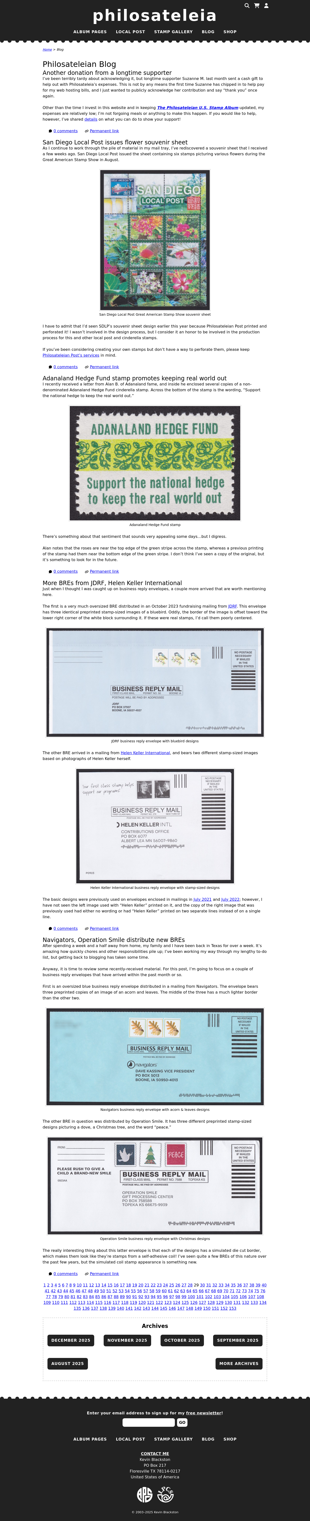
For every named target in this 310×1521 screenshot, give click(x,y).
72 (238, 1291)
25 (171, 1285)
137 (94, 1308)
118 (125, 1302)
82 (79, 1296)
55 (133, 1291)
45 (71, 1291)
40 (264, 1285)
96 (165, 1296)
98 (177, 1296)
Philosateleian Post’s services (71, 355)
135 (77, 1308)
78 (54, 1296)
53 (121, 1291)
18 (128, 1285)
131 (237, 1302)
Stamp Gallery (173, 32)
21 (147, 1285)
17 (122, 1285)
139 (112, 1308)
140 (120, 1308)
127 (202, 1302)
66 (201, 1291)
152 (224, 1308)
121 (151, 1302)
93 (147, 1296)
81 (72, 1296)
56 (139, 1291)
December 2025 (70, 1340)
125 (185, 1302)
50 (102, 1291)
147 (181, 1308)
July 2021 (203, 899)
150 (207, 1308)
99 (183, 1296)
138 (103, 1308)
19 (134, 1285)
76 (262, 1291)
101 (200, 1296)
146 (172, 1308)
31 (208, 1285)
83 (85, 1296)
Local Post (130, 32)
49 (96, 1291)
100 (191, 1296)
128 (211, 1302)
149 (198, 1308)
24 (165, 1285)
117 (116, 1302)
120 (142, 1302)
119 (133, 1302)
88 (116, 1296)
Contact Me (155, 1453)
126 (194, 1302)
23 (159, 1285)
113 (81, 1302)
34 (227, 1285)
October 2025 (182, 1340)
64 (188, 1291)
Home (47, 49)
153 (232, 1308)
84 (91, 1296)
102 (208, 1296)
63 (182, 1291)
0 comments (66, 131)
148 (189, 1308)
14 (103, 1285)
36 (239, 1285)
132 (245, 1302)
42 (53, 1291)
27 (183, 1285)
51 (108, 1291)
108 (260, 1296)
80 (66, 1296)
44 (65, 1291)
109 (47, 1302)
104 (226, 1296)
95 (159, 1296)
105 (234, 1296)
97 (171, 1296)
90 (128, 1296)
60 (164, 1291)
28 (190, 1285)
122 (159, 1302)
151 (215, 1308)
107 (252, 1296)
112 (73, 1302)
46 (78, 1291)
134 (263, 1302)
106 (243, 1296)
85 (97, 1296)
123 (168, 1302)
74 (250, 1291)
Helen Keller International (145, 753)
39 (258, 1285)
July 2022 (230, 899)
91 (134, 1296)
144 (155, 1308)
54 (127, 1291)
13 (97, 1285)
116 (107, 1302)
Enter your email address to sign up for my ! (155, 1413)
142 (137, 1308)
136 (86, 1308)
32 (214, 1285)
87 (110, 1296)
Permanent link (104, 131)
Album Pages (90, 32)
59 (158, 1291)
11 (85, 1285)
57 (145, 1291)
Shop (230, 32)
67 (207, 1291)
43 (59, 1291)
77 (48, 1296)
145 (163, 1308)
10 (79, 1285)
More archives (239, 1363)
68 (213, 1291)
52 (114, 1291)
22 (153, 1285)
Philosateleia (155, 15)
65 (195, 1291)
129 (220, 1302)
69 (219, 1291)
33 (220, 1285)
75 (256, 1291)
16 (116, 1285)
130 (228, 1302)
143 (146, 1308)
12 (91, 1285)
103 (217, 1296)
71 (232, 1291)
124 (176, 1302)
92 (140, 1296)
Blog (208, 32)
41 (47, 1291)
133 (254, 1302)
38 (251, 1285)
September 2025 (238, 1340)
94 (153, 1296)
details (91, 119)
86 (103, 1296)
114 (90, 1302)
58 (151, 1291)
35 (233, 1285)
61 (170, 1291)
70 (226, 1291)
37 (245, 1285)
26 (177, 1285)
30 (202, 1285)
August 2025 (67, 1363)
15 (110, 1285)
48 (90, 1291)
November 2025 (127, 1340)
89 (122, 1296)
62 (176, 1291)
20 (140, 1285)
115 (99, 1302)
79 (60, 1296)
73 (244, 1291)
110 (56, 1302)
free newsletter (203, 1413)
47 (84, 1291)
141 (129, 1308)
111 (64, 1302)
